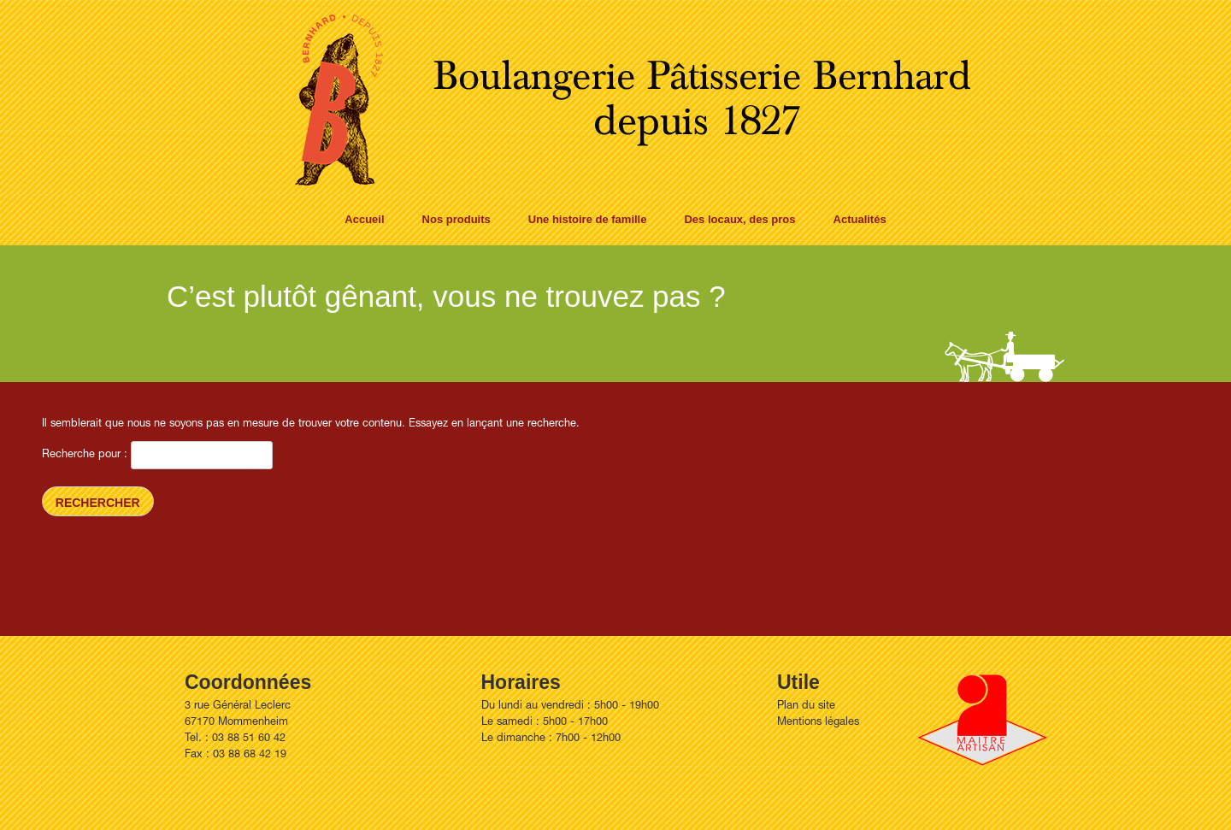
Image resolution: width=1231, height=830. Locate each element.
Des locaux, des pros (739, 219)
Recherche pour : (84, 455)
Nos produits (456, 219)
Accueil (364, 219)
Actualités (859, 219)
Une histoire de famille (587, 219)
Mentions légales (818, 722)
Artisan (982, 720)
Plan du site (806, 706)
